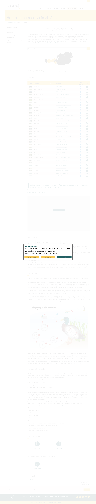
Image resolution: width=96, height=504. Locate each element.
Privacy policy (51, 251)
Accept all (64, 257)
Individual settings (32, 257)
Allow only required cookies (48, 257)
